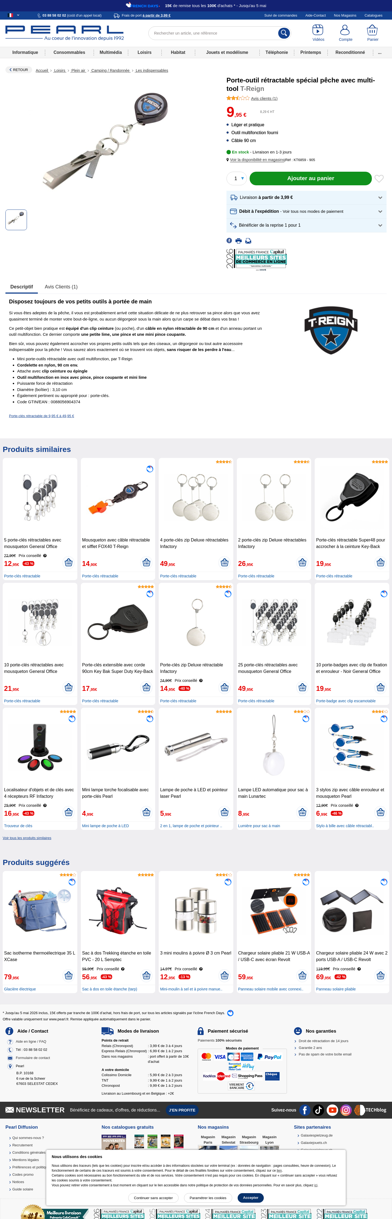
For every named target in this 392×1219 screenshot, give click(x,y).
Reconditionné (350, 52)
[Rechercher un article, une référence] (219, 33)
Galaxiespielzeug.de (317, 1135)
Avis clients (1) (61, 287)
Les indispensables (151, 70)
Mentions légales (25, 1160)
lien (279, 1170)
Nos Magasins (345, 15)
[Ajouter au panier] (311, 178)
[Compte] (345, 33)
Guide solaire (22, 1189)
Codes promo (22, 1174)
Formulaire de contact (33, 1058)
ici (315, 1185)
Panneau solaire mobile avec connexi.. (271, 989)
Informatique (25, 52)
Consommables (69, 52)
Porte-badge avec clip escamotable (346, 701)
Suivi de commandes (280, 15)
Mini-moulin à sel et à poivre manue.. (191, 989)
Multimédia (111, 52)
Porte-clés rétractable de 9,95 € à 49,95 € (41, 416)
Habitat (178, 52)
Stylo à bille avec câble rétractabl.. (345, 826)
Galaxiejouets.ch (314, 1143)
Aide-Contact (315, 15)
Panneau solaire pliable (336, 989)
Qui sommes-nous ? (28, 1138)
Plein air (78, 70)
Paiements (220, 1040)
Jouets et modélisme (227, 52)
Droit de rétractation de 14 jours (323, 1041)
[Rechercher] (284, 33)
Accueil (42, 70)
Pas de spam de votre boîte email (325, 1054)
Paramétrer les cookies (208, 1198)
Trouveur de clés (18, 826)
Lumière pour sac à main (259, 826)
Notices (18, 1182)
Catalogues (373, 15)
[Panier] (373, 33)
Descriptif (21, 287)
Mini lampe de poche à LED (105, 826)
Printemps (310, 52)
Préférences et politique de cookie (39, 1167)
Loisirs (145, 52)
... (380, 52)
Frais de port (146, 15)
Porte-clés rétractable (22, 576)
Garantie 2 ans (310, 1048)
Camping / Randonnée (110, 70)
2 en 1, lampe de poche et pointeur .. (191, 826)
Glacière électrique (20, 989)
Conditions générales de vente (36, 1152)
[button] (256, 160)
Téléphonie (277, 52)
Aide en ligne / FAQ (31, 1042)
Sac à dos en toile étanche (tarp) (109, 989)
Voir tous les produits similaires (27, 838)
